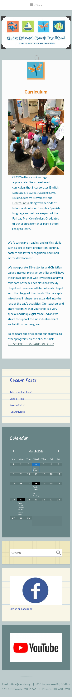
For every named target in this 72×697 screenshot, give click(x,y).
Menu (38, 5)
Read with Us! (17, 405)
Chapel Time (17, 398)
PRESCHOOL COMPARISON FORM (31, 344)
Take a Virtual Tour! (21, 392)
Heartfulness (21, 203)
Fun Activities (17, 411)
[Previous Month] (13, 451)
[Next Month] (58, 451)
